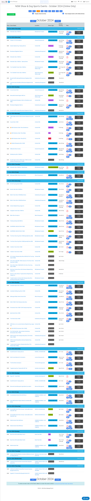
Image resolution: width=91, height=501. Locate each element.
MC (68, 35)
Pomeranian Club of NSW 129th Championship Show (21, 313)
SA (49, 12)
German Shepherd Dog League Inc (17, 211)
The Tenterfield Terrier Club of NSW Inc (18, 68)
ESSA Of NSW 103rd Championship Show (19, 307)
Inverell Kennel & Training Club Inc (17, 358)
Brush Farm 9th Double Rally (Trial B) (17, 447)
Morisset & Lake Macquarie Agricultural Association (21, 393)
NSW (38, 12)
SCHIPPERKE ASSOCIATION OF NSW (18, 231)
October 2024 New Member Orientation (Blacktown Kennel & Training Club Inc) (21, 462)
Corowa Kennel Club (14, 92)
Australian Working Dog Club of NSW (18, 296)
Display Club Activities (40, 15)
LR (70, 33)
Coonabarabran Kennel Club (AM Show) (18, 401)
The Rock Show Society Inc (16, 369)
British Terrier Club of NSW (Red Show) (18, 205)
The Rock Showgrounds (40, 369)
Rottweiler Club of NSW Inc (16, 32)
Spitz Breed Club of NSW (15, 319)
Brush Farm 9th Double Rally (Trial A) (18, 441)
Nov (57, 22)
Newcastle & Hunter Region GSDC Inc (18, 97)
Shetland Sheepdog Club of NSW (18, 147)
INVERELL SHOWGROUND (40, 358)
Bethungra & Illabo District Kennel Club (18, 179)
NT (42, 12)
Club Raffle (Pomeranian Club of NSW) (19, 334)
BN (70, 42)
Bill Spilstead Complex (39, 32)
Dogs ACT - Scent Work (15, 382)
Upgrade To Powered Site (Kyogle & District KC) (20, 481)
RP (70, 48)
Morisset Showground (39, 393)
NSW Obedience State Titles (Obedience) (20, 131)
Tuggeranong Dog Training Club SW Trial (18, 374)
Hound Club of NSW (14, 125)
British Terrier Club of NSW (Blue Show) (18, 199)
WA (61, 12)
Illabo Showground (39, 179)
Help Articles (71, 491)
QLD (46, 12)
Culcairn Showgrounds (39, 41)
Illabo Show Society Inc (15, 220)
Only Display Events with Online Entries (74, 15)
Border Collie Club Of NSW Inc (16, 194)
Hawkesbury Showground (40, 52)
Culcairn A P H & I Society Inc (16, 41)
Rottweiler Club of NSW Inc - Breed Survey (19, 171)
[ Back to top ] (80, 29)
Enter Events (44, 2)
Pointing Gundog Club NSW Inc (16, 226)
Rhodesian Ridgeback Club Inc (16, 52)
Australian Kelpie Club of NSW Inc (17, 290)
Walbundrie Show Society (15, 153)
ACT (34, 12)
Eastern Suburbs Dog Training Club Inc (18, 47)
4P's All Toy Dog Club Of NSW (16, 188)
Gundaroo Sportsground (40, 374)
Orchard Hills (37, 47)
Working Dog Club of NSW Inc (16, 158)
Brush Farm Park (38, 441)
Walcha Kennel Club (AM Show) (16, 427)
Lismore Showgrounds (39, 363)
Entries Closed (78, 34)
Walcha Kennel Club (14, 453)
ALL (30, 12)
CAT (68, 50)
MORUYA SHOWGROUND (40, 416)
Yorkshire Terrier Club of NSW (16, 252)
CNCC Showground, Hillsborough (39, 69)
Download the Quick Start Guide (60, 491)
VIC (57, 12)
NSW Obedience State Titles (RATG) (19, 142)
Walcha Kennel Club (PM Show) (16, 433)
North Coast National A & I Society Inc (18, 363)
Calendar (11, 15)
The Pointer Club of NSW (15, 324)
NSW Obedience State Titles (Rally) (19, 137)
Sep (33, 22)
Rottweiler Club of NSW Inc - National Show (19, 63)
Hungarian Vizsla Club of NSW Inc (17, 215)
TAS (53, 12)
